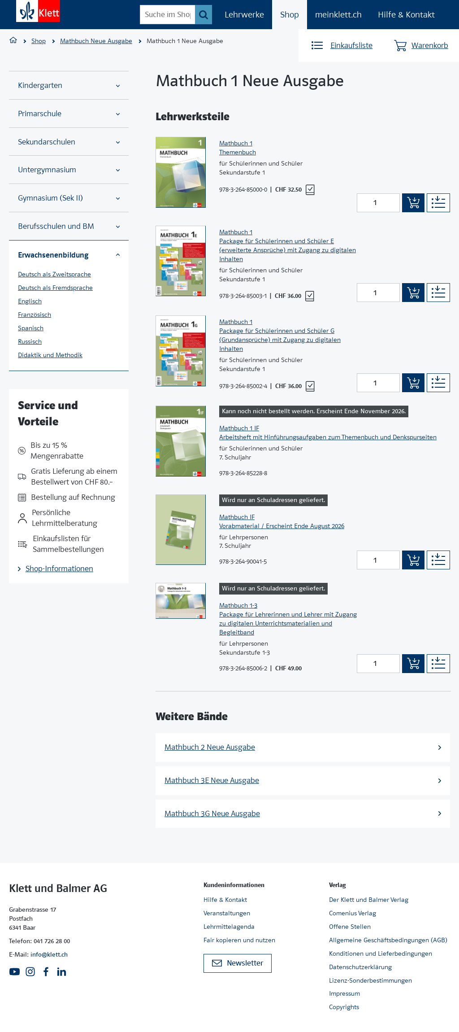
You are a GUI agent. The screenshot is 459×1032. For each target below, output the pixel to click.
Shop (289, 14)
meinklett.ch (338, 14)
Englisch (30, 301)
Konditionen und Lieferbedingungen (380, 953)
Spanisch (30, 328)
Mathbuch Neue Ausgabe (96, 41)
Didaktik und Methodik (50, 355)
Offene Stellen (350, 927)
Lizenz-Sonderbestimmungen (370, 980)
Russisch (30, 341)
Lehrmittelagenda (229, 927)
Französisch (34, 314)
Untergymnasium (69, 170)
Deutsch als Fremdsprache (55, 288)
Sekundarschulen (69, 142)
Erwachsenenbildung (69, 255)
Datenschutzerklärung (360, 967)
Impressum (344, 993)
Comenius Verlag (352, 913)
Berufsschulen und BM (69, 226)
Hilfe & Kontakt (406, 14)
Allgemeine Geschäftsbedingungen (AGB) (388, 940)
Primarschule (69, 113)
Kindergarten (69, 85)
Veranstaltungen (227, 913)
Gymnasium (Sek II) (69, 198)
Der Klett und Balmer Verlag (368, 900)
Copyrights (344, 1007)
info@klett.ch (49, 954)
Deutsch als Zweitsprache (54, 274)
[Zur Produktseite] (181, 172)
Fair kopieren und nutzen (239, 940)
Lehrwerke (244, 14)
